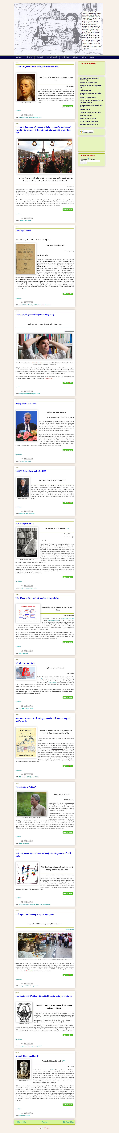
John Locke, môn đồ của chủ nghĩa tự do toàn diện (37, 67)
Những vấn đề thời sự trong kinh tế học (29, 393)
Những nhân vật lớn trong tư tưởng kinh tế (30, 117)
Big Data (21, 708)
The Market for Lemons (57, 749)
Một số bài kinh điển (24, 1115)
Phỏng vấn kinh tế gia (25, 461)
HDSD (92, 57)
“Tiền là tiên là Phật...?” (26, 787)
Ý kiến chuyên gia (24, 843)
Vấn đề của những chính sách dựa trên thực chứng (37, 598)
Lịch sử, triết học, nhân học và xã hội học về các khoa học (91, 101)
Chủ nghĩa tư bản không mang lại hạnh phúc (35, 914)
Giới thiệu (29, 57)
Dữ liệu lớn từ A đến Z (25, 663)
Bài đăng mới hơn (21, 1122)
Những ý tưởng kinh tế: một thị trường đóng (35, 315)
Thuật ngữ (39, 57)
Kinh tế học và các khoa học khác (28, 588)
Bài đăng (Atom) (47, 1128)
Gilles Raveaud (70, 929)
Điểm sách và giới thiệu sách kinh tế (28, 777)
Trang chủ (19, 57)
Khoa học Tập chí (23, 231)
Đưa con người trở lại (25, 524)
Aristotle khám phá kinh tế (27, 1056)
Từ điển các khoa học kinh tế (26, 513)
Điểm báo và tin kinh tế (25, 220)
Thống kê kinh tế (23, 653)
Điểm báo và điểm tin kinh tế (88, 82)
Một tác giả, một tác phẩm (88, 118)
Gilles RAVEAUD (69, 331)
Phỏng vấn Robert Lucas (26, 404)
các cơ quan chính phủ (68, 618)
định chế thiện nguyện (53, 620)
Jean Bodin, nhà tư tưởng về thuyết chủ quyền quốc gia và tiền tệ (44, 996)
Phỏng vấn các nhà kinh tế (88, 97)
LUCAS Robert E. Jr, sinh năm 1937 (31, 471)
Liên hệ (84, 57)
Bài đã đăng (65, 57)
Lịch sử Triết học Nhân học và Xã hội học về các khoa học (34, 305)
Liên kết (75, 57)
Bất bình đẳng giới (24, 904)
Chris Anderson (52, 682)
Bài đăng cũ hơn (68, 1122)
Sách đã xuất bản (52, 57)
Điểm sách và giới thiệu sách (89, 124)
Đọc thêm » (19, 110)
